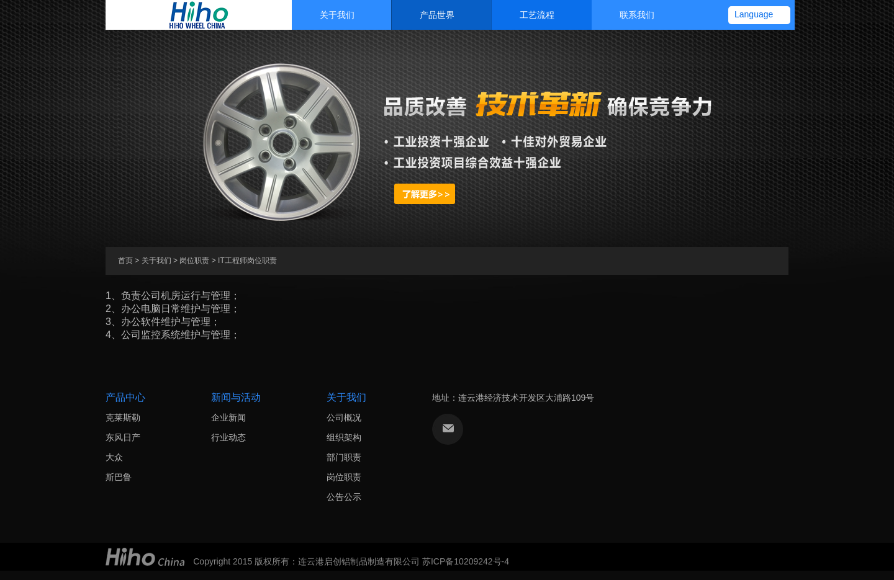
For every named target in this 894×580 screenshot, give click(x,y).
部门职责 (344, 457)
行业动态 (228, 437)
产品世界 (426, 15)
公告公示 (344, 497)
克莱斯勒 (123, 417)
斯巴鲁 (119, 477)
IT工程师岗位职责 (247, 260)
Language (753, 14)
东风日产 (123, 437)
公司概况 (344, 417)
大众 (114, 457)
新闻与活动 (236, 397)
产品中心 (125, 397)
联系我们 (626, 15)
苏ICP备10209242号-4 (465, 561)
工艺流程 (526, 15)
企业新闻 (228, 417)
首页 (125, 260)
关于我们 (326, 15)
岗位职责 (194, 260)
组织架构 (344, 437)
